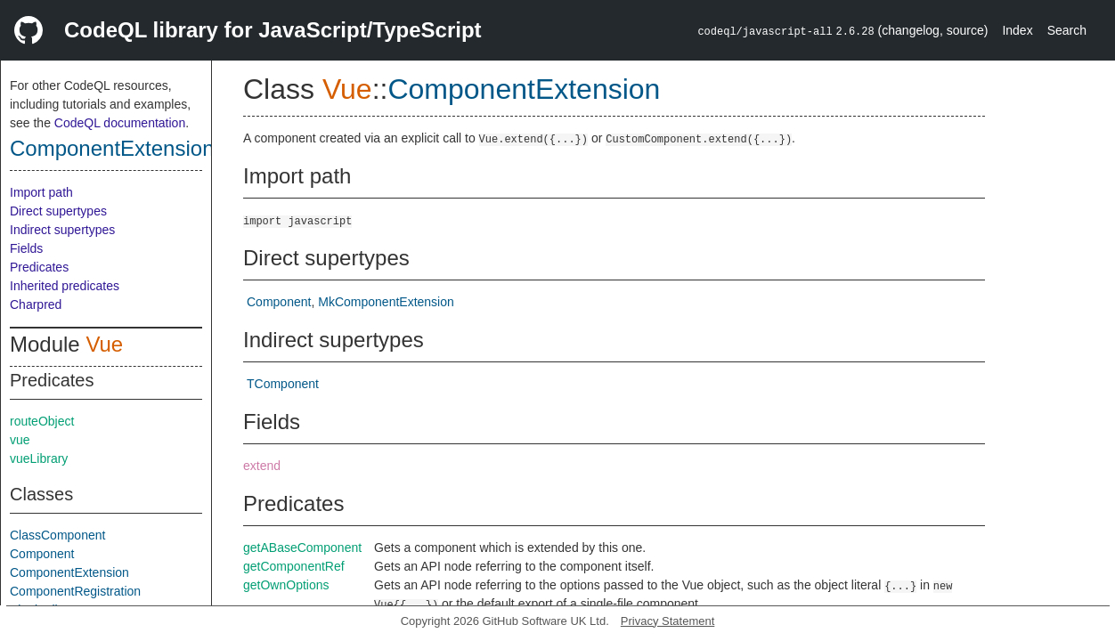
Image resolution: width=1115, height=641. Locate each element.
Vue (104, 344)
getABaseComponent (302, 547)
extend (262, 465)
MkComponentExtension (386, 302)
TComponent (283, 384)
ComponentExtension (112, 148)
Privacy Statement (668, 621)
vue (20, 440)
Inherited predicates (64, 286)
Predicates (39, 267)
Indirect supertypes (62, 230)
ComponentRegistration (75, 591)
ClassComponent (57, 535)
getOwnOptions (286, 585)
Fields (26, 248)
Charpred (35, 304)
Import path (41, 192)
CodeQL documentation (119, 123)
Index (1017, 30)
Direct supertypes (58, 211)
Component (42, 554)
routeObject (42, 421)
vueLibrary (39, 458)
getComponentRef (294, 566)
